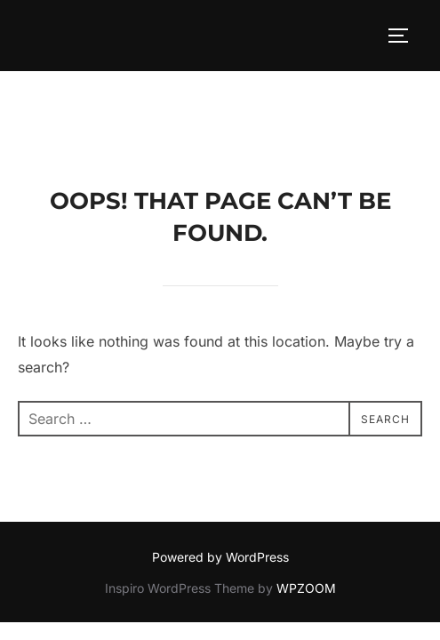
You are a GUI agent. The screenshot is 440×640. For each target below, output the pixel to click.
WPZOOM (306, 516)
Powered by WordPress (220, 485)
